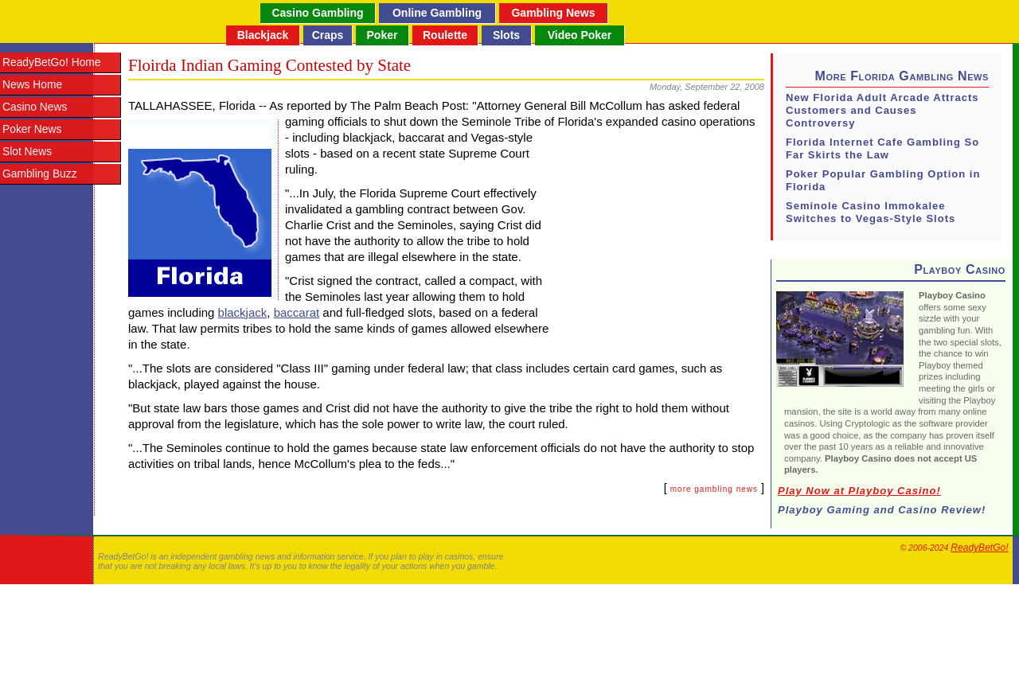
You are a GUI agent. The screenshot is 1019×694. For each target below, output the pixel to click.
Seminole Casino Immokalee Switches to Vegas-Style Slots (870, 212)
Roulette (445, 35)
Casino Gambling (317, 12)
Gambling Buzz (39, 174)
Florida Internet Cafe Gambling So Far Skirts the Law (882, 148)
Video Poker (580, 35)
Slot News (27, 152)
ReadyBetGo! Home (51, 62)
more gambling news (714, 489)
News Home (32, 85)
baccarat (297, 312)
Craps (328, 35)
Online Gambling (437, 12)
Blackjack (263, 35)
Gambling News (553, 12)
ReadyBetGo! (979, 547)
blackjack (242, 312)
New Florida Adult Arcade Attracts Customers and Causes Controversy (882, 110)
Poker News (31, 129)
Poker (382, 35)
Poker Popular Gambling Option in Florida (883, 180)
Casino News (34, 107)
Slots (506, 35)
